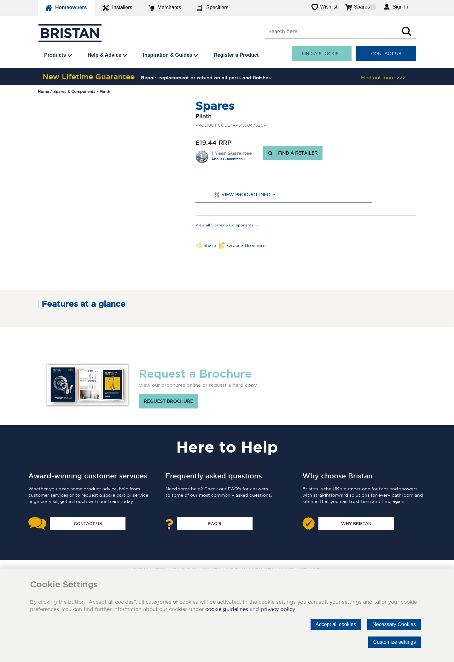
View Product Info (246, 194)
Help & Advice (107, 55)
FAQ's (214, 523)
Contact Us (386, 53)
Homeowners (66, 8)
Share (209, 245)
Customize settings (394, 642)
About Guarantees (226, 159)
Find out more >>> (383, 77)
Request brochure (168, 401)
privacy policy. (278, 609)
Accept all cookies (336, 624)
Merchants (164, 8)
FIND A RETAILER (292, 153)
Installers (117, 8)
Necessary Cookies (394, 624)
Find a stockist (321, 53)
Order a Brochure (246, 245)
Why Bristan (356, 523)
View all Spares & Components (224, 225)
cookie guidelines (226, 609)
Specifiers (212, 8)
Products (58, 55)
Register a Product (236, 55)
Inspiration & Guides (170, 55)
